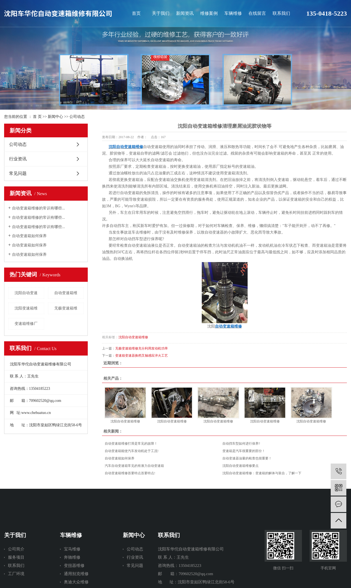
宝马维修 (72, 549)
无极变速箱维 (65, 308)
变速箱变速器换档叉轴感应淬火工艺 (141, 355)
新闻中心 (55, 117)
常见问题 (18, 173)
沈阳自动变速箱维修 (133, 337)
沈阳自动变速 (26, 293)
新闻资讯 (185, 13)
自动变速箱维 (65, 293)
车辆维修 (233, 13)
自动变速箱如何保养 (29, 236)
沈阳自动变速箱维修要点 (240, 466)
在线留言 (257, 13)
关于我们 (160, 13)
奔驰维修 (72, 557)
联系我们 (281, 13)
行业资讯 (18, 159)
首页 (136, 13)
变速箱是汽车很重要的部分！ (243, 451)
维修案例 (209, 13)
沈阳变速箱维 (26, 308)
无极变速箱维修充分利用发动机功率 (141, 348)
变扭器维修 (74, 565)
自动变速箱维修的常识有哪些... (38, 208)
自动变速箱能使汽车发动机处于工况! (131, 451)
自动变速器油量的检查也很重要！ (247, 458)
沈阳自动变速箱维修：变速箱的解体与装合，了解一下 (261, 473)
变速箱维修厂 (26, 324)
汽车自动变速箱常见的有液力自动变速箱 (134, 466)
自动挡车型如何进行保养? (241, 443)
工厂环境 (16, 574)
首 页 (37, 117)
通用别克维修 (76, 574)
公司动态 (77, 117)
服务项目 (16, 557)
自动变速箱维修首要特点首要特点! (130, 473)
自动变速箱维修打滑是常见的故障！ (131, 443)
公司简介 (16, 549)
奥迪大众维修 (76, 582)
